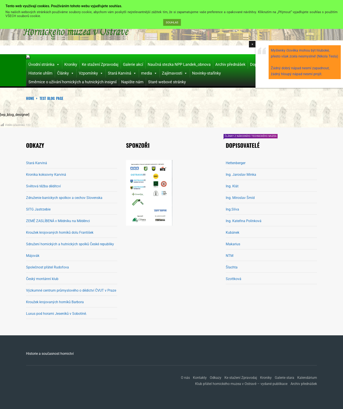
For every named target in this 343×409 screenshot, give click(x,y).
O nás (185, 378)
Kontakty (200, 378)
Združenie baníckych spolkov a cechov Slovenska (64, 198)
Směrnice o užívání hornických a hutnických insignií (72, 82)
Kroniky (70, 64)
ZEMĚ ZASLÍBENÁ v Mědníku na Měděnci (58, 221)
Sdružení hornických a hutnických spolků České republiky (70, 244)
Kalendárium (307, 378)
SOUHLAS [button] (172, 22)
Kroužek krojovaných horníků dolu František (59, 232)
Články (65, 73)
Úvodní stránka (44, 64)
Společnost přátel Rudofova (47, 267)
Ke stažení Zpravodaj (100, 64)
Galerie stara (284, 378)
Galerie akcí (133, 64)
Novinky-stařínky (206, 73)
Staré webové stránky (167, 82)
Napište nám (132, 82)
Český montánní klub (42, 279)
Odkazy (215, 378)
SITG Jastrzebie (38, 209)
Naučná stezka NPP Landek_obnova (179, 64)
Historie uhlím (40, 73)
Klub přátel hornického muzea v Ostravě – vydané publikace (241, 384)
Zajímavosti (174, 73)
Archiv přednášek (230, 64)
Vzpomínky (91, 73)
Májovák (32, 256)
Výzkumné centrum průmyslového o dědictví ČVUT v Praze (71, 290)
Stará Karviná (122, 73)
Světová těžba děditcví (43, 186)
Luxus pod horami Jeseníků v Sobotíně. (56, 314)
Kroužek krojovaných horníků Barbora (55, 302)
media (149, 73)
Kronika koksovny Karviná (46, 174)
